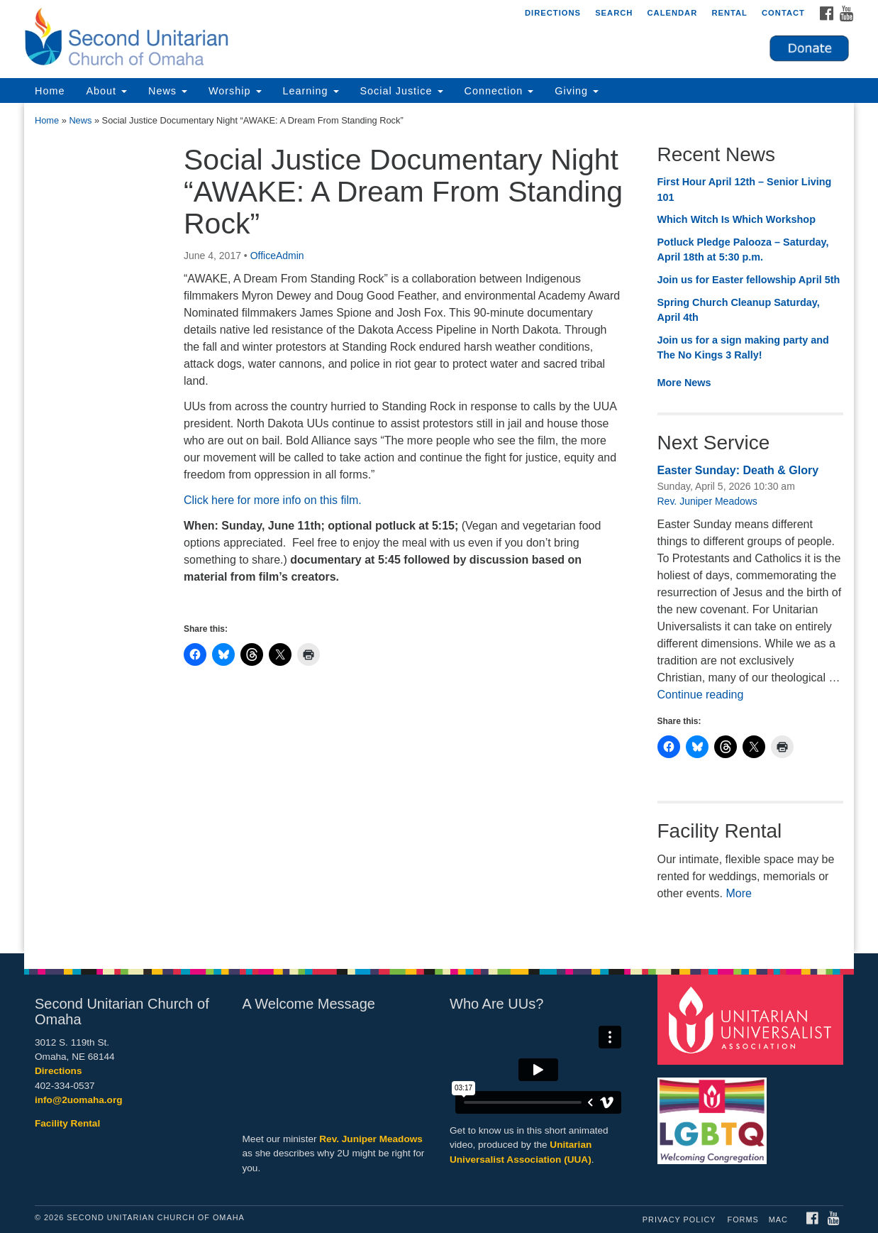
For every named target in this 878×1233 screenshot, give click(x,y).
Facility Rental (67, 1123)
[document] (439, 528)
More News (684, 382)
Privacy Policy (679, 1219)
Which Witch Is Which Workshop (736, 219)
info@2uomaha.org (79, 1100)
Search (614, 13)
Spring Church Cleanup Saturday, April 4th (738, 310)
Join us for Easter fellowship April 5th (748, 279)
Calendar (672, 13)
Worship (235, 91)
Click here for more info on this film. (273, 500)
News (167, 91)
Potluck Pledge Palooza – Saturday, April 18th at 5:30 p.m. (743, 249)
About (106, 91)
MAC (778, 1219)
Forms (743, 1219)
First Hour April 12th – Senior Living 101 (744, 189)
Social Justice (401, 91)
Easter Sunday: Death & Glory (738, 470)
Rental (729, 13)
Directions (553, 13)
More (738, 893)
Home (50, 91)
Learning (311, 91)
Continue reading (700, 695)
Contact (783, 13)
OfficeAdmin (277, 255)
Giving (577, 91)
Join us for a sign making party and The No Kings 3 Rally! (743, 347)
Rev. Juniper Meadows (707, 501)
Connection (499, 91)
